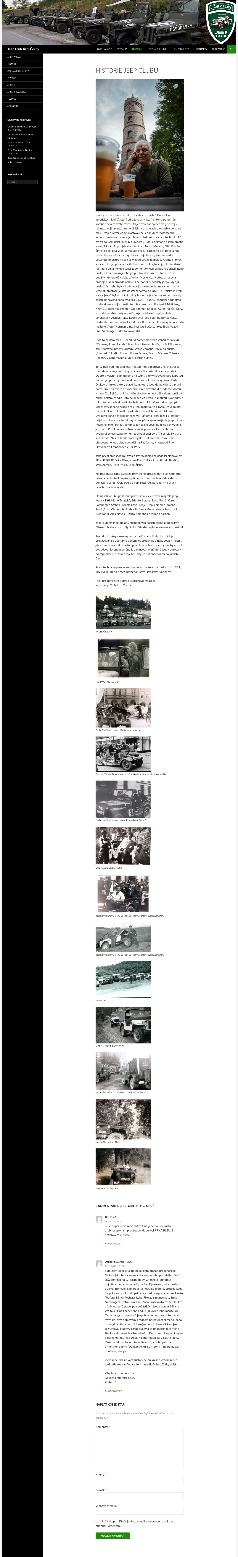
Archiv (11, 85)
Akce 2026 (12, 106)
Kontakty (201, 49)
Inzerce (11, 78)
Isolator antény (14, 162)
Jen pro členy (181, 49)
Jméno (101, 1474)
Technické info (157, 49)
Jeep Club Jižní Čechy (23, 49)
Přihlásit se (218, 49)
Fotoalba (122, 49)
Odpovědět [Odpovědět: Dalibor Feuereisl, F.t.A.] (115, 1391)
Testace (11, 99)
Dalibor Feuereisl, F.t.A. (118, 1261)
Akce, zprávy (14, 57)
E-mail (101, 1490)
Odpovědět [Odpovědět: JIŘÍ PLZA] (115, 1243)
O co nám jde (104, 49)
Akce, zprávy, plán (17, 92)
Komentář (103, 1426)
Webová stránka (106, 1505)
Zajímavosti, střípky (18, 71)
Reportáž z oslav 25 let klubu (21, 157)
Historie (136, 49)
